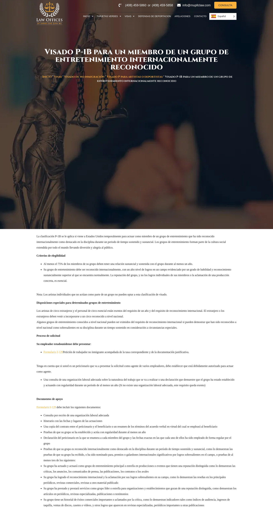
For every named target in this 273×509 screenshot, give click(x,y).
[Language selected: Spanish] (223, 16)
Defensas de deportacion (154, 16)
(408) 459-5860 (135, 5)
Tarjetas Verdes (109, 16)
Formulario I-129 (53, 352)
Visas (130, 16)
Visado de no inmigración (84, 77)
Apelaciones (182, 16)
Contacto (200, 16)
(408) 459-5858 (162, 5)
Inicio (88, 16)
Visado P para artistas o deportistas (135, 77)
